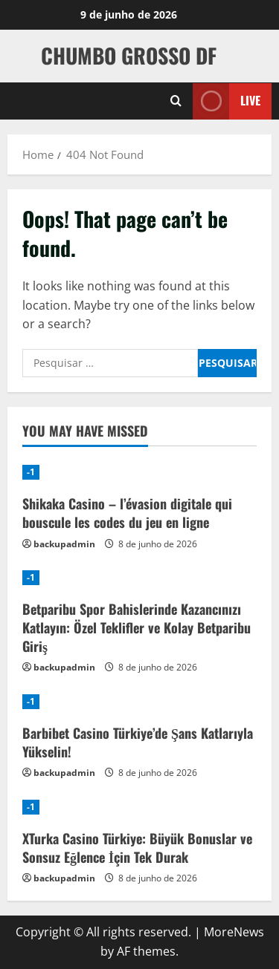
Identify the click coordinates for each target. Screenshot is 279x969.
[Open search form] (176, 101)
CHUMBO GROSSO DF (129, 55)
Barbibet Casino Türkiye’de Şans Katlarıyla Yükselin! (137, 742)
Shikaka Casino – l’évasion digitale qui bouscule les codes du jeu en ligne (127, 513)
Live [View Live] (226, 100)
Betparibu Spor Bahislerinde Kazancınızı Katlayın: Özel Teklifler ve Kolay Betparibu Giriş (136, 627)
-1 (31, 472)
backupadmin (64, 544)
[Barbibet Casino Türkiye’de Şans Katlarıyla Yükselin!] (139, 702)
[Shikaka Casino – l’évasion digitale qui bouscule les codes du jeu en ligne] (139, 472)
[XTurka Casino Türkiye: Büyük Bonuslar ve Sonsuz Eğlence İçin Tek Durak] (139, 807)
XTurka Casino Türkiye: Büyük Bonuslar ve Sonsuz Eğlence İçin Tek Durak (137, 848)
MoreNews (234, 932)
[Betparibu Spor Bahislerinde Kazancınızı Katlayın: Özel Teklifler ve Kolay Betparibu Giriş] (139, 578)
